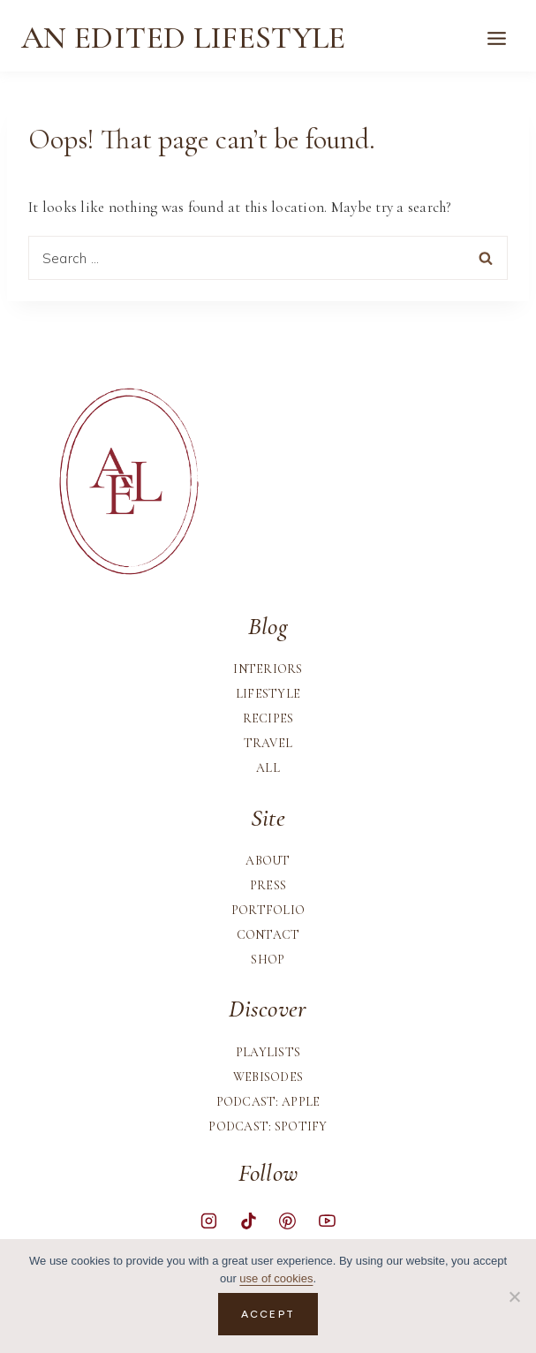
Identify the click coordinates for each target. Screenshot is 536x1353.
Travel (268, 743)
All (268, 767)
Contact (268, 934)
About (267, 860)
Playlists (268, 1052)
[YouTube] (326, 1220)
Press (268, 885)
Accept (268, 1314)
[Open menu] (496, 38)
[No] (514, 1296)
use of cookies (276, 1278)
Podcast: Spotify (267, 1126)
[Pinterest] (288, 1220)
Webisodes (268, 1077)
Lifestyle (268, 693)
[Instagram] (209, 1220)
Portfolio (268, 910)
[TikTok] (248, 1220)
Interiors (268, 668)
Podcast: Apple (268, 1101)
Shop (267, 959)
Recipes (268, 718)
